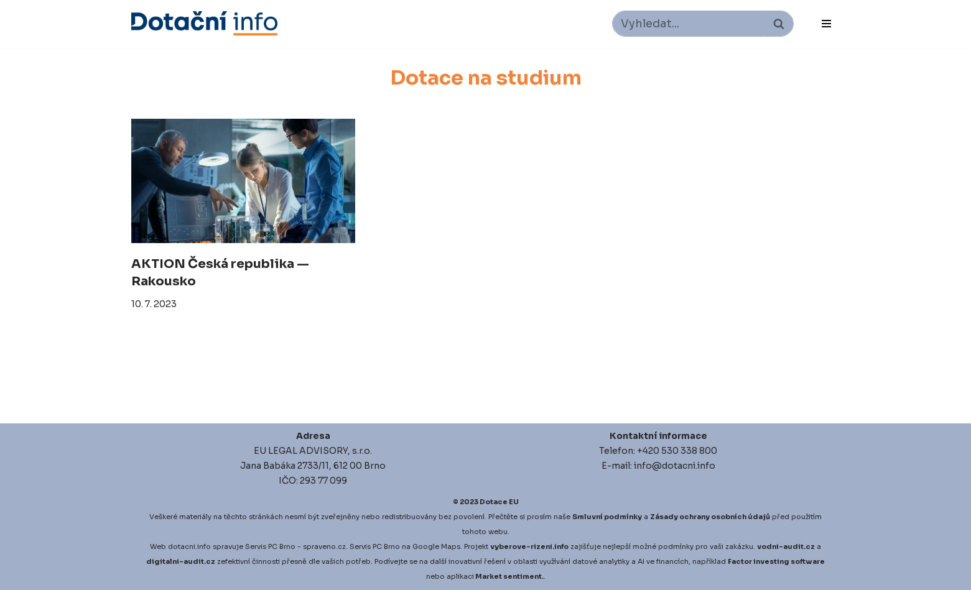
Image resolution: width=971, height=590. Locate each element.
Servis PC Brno (270, 546)
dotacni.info (189, 546)
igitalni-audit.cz (183, 561)
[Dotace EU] (204, 23)
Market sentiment (508, 576)
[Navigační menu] (826, 24)
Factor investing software (776, 561)
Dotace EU (499, 501)
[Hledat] (689, 23)
